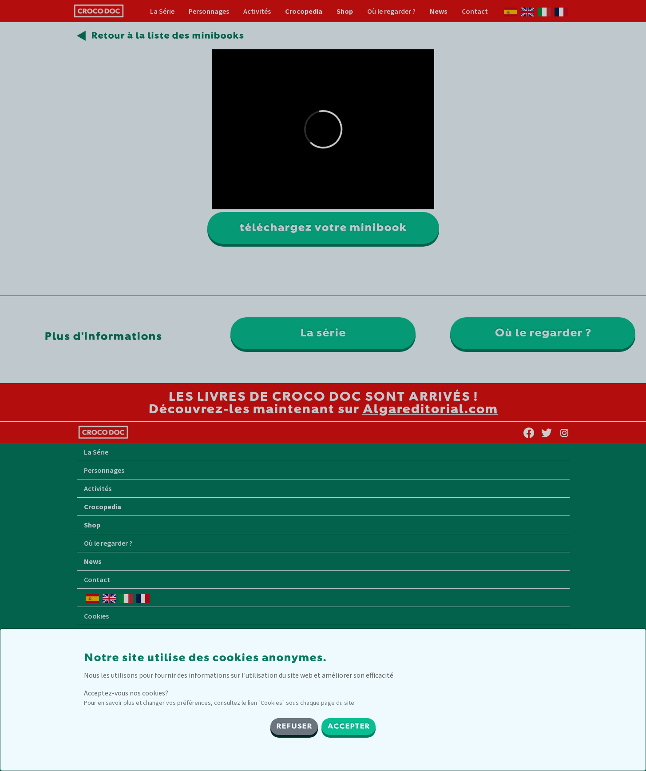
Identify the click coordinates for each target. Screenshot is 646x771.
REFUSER (294, 726)
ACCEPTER (348, 726)
